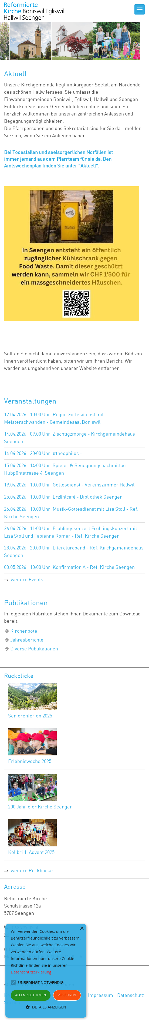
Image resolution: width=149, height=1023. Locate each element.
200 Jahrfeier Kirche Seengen (40, 807)
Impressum (100, 995)
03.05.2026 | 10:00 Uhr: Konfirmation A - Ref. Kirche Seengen (69, 567)
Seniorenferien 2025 (30, 716)
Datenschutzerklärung (31, 972)
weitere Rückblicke (32, 870)
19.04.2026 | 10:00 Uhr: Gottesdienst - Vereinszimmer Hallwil (69, 485)
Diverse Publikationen (34, 648)
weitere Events (27, 579)
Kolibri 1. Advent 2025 (31, 852)
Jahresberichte (26, 640)
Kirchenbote (23, 631)
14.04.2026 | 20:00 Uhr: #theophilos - (43, 453)
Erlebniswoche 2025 (29, 761)
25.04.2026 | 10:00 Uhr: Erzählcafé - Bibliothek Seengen (63, 497)
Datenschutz (130, 995)
